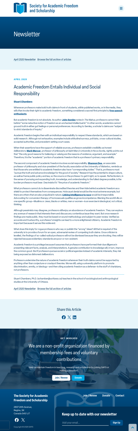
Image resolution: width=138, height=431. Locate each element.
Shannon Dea (95, 163)
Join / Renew (61, 378)
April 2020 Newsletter (25, 59)
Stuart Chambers (23, 102)
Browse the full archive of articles (54, 59)
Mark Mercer (34, 151)
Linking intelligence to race (76, 195)
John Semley (69, 120)
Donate (78, 378)
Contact (119, 395)
